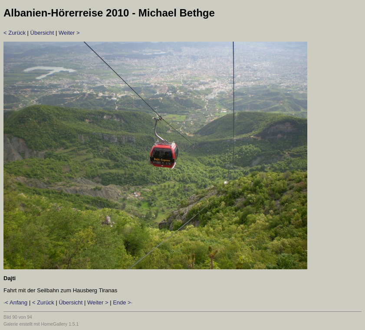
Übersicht (42, 32)
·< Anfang (15, 302)
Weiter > (69, 32)
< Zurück (14, 32)
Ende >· (122, 302)
